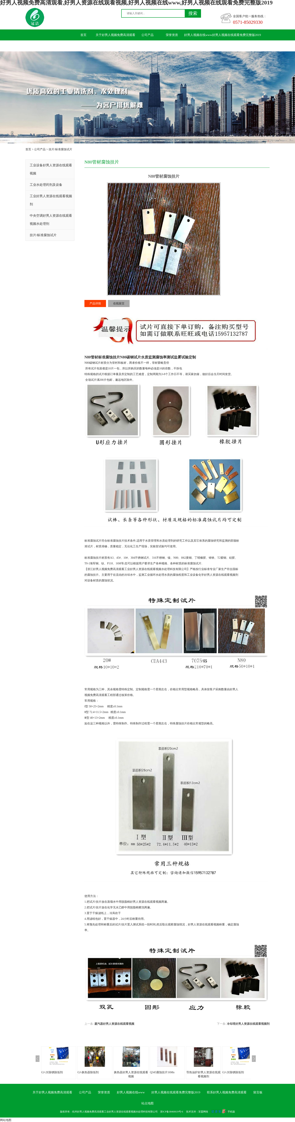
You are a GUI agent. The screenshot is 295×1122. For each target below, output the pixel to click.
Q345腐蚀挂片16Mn (162, 1072)
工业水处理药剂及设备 (46, 184)
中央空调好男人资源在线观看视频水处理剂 (51, 219)
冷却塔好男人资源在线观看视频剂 (248, 1023)
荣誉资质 (172, 35)
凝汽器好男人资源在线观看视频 (114, 1023)
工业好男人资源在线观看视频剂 (51, 200)
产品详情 (95, 303)
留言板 (123, 46)
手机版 (231, 1111)
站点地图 (147, 1103)
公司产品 (147, 35)
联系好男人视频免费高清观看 (91, 46)
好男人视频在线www (198, 35)
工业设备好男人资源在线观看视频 (51, 169)
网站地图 (5, 1120)
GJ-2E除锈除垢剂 (52, 1072)
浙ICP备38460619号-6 (171, 1111)
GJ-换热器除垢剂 (88, 1072)
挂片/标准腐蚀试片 (60, 149)
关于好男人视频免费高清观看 (115, 35)
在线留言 (119, 303)
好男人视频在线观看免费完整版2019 (236, 35)
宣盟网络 (203, 1111)
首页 (83, 35)
